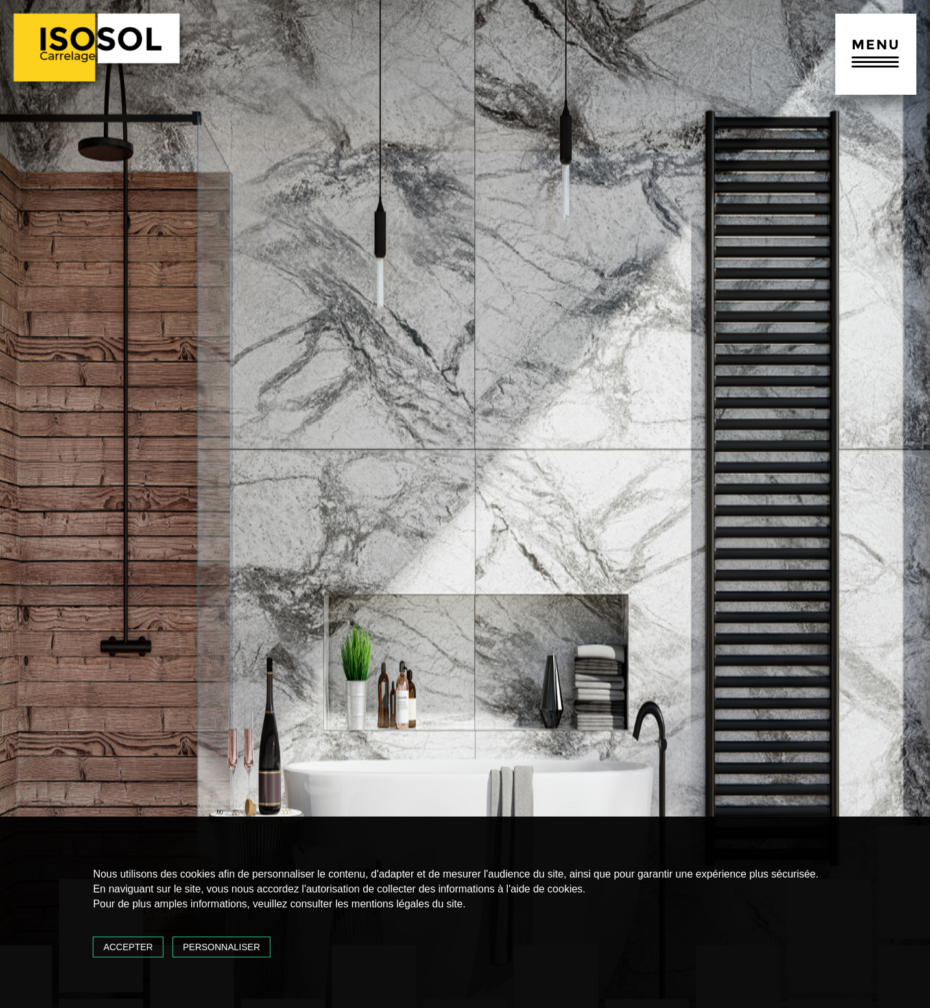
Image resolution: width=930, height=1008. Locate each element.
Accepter (127, 947)
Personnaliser (221, 947)
